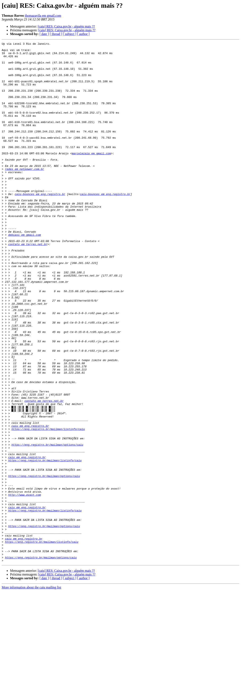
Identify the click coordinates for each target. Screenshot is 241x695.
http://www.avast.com (24, 585)
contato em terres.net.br (27, 285)
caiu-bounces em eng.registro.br (40, 225)
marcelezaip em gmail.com (91, 176)
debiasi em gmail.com (24, 273)
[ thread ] (56, 34)
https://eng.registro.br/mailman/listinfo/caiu (48, 507)
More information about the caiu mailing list (31, 691)
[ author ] (83, 34)
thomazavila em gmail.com (43, 15)
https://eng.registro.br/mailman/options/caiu (47, 525)
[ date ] (44, 34)
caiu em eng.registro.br (30, 503)
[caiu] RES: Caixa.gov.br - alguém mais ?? (66, 26)
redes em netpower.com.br (24, 195)
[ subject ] (69, 34)
